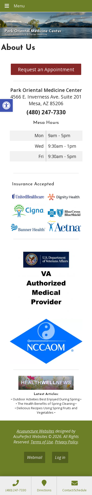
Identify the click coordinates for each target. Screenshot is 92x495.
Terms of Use (42, 442)
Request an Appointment (46, 69)
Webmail (34, 457)
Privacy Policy (66, 442)
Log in (60, 457)
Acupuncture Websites (35, 431)
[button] (6, 105)
